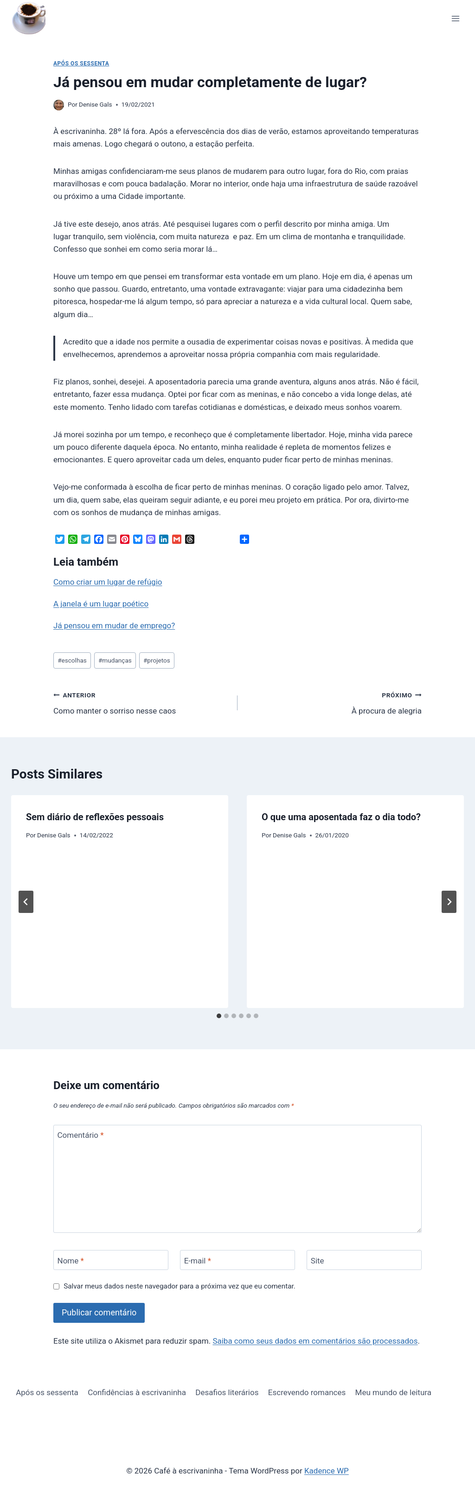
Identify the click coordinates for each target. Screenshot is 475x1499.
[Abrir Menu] (455, 18)
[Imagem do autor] (58, 105)
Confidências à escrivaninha (137, 1392)
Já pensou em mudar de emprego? (114, 625)
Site (317, 1260)
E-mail (197, 1260)
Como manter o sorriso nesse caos (141, 702)
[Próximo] (449, 902)
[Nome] (110, 1260)
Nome (71, 1260)
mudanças (115, 660)
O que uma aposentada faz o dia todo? (341, 817)
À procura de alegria (333, 702)
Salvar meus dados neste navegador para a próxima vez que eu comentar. (179, 1286)
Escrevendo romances (307, 1392)
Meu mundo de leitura (393, 1392)
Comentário (81, 1135)
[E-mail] (237, 1260)
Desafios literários (226, 1392)
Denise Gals (95, 104)
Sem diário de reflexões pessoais (95, 817)
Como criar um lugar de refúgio (107, 582)
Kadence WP (326, 1470)
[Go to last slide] (26, 902)
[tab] (219, 1016)
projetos (156, 660)
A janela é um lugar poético (100, 603)
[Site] (364, 1260)
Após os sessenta (81, 63)
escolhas (72, 660)
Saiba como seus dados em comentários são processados (314, 1341)
